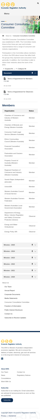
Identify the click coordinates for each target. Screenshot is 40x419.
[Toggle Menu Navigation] (5, 13)
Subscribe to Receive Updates (15, 318)
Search (38, 3)
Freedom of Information (13, 306)
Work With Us (6, 381)
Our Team (8, 287)
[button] (20, 73)
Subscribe (7, 400)
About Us (8, 36)
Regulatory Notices (23, 375)
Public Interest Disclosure (14, 310)
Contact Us (8, 314)
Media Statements (11, 298)
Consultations (6, 378)
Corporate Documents (12, 294)
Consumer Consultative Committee (17, 302)
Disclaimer (12, 416)
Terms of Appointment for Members (20, 79)
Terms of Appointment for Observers (20, 92)
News (3, 375)
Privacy (3, 416)
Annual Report (10, 290)
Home (3, 36)
